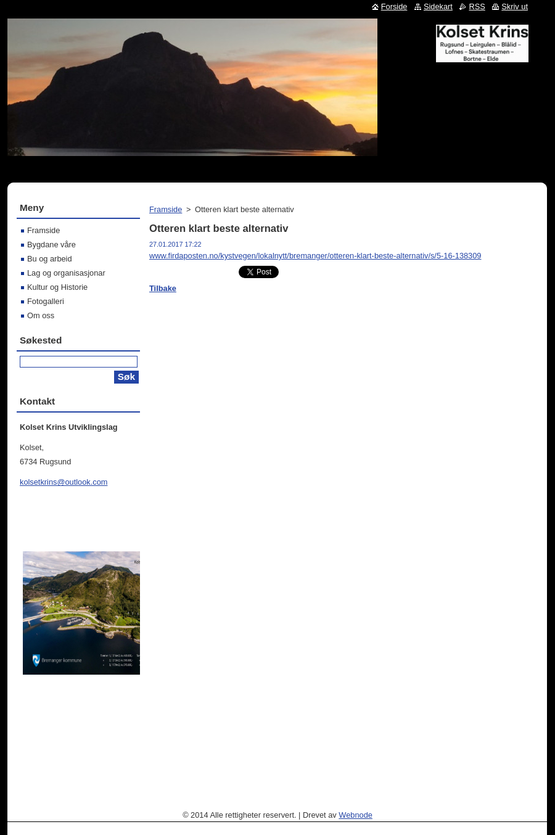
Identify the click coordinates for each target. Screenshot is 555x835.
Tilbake (162, 288)
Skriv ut (514, 6)
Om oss (40, 315)
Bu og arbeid (49, 258)
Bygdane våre (51, 244)
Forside (394, 6)
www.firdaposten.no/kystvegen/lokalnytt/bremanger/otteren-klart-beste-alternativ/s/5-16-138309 (315, 255)
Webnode (355, 815)
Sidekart (438, 6)
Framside (165, 209)
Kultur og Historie (57, 287)
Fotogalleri (45, 301)
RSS (477, 6)
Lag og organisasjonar (66, 273)
